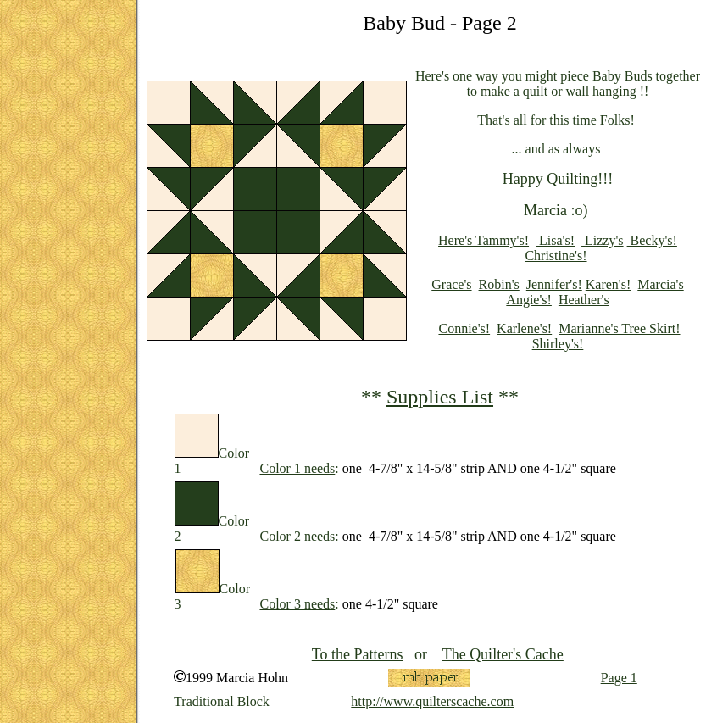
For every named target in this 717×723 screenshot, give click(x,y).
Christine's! (555, 255)
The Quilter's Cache (503, 654)
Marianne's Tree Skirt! (619, 328)
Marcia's (660, 284)
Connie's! (464, 328)
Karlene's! (524, 328)
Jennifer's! (554, 284)
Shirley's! (558, 343)
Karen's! (608, 284)
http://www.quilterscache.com (432, 701)
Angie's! (529, 299)
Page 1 (619, 677)
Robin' (496, 284)
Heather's (584, 299)
